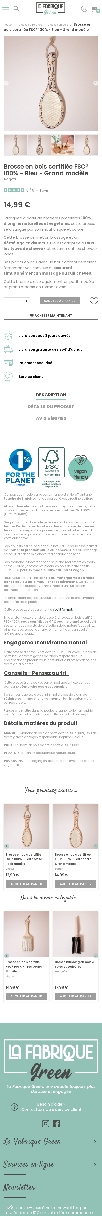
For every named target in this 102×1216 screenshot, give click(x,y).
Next (95, 83)
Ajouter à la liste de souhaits (94, 301)
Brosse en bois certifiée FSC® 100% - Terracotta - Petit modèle (25, 859)
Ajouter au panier (59, 301)
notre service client (62, 1109)
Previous (6, 83)
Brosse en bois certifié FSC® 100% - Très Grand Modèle (24, 966)
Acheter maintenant (51, 315)
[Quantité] (16, 300)
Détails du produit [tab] (51, 406)
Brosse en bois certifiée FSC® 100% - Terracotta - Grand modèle (74, 859)
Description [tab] (51, 395)
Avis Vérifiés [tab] (51, 418)
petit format (63, 610)
